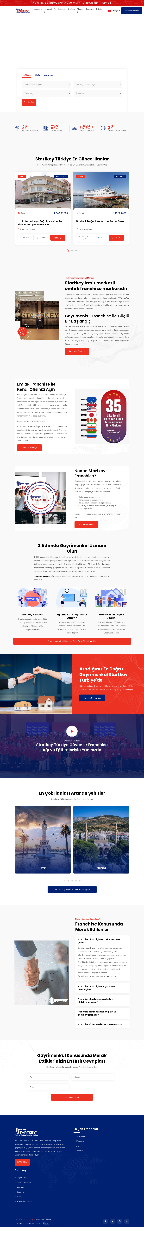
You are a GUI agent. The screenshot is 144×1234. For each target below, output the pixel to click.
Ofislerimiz (79, 1148)
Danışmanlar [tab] (49, 75)
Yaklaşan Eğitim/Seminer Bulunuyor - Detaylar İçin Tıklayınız (72, 2)
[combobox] (46, 84)
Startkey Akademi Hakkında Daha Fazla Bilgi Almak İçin (72, 641)
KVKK (18, 1204)
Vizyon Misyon (22, 1184)
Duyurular (20, 1199)
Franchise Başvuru (131, 12)
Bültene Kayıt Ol (72, 1104)
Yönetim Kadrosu (23, 1189)
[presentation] (90, 1094)
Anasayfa (40, 11)
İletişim (99, 11)
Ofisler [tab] (37, 75)
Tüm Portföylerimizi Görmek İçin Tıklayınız (72, 889)
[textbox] (46, 84)
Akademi (81, 12)
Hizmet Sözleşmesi (24, 1208)
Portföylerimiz (61, 11)
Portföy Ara (29, 102)
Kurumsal (49, 12)
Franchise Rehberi (89, 524)
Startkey (72, 12)
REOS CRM (22, 1169)
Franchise (90, 11)
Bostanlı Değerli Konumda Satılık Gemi (100, 221)
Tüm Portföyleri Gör (92, 698)
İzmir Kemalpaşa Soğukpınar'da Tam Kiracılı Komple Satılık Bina (41, 223)
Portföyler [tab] (26, 75)
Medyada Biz (21, 1194)
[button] (112, 12)
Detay (57, 238)
